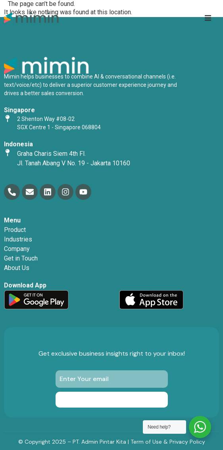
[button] (208, 18)
